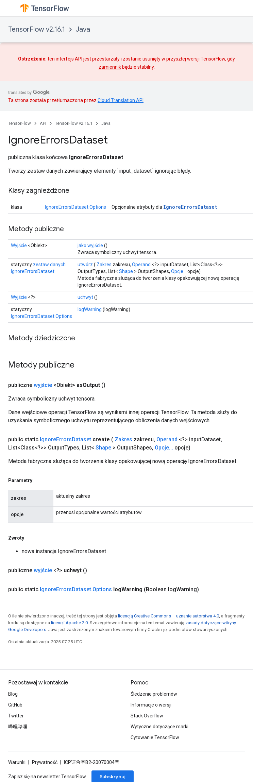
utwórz (85, 264)
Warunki (17, 762)
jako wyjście (90, 245)
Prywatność (44, 762)
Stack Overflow (147, 715)
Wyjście (19, 245)
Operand (141, 264)
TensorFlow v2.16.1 (36, 29)
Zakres (104, 264)
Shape (126, 271)
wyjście (43, 385)
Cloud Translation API (121, 100)
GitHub (15, 705)
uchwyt (85, 297)
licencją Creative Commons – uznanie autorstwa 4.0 (168, 615)
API (43, 123)
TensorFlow (19, 123)
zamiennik (110, 67)
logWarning (90, 309)
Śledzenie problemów (154, 694)
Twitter (16, 715)
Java (83, 29)
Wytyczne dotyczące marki (159, 726)
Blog (13, 694)
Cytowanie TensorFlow (155, 737)
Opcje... (178, 271)
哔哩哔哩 (17, 726)
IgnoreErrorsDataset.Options (75, 207)
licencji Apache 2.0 (69, 622)
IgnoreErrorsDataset (190, 207)
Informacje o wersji (151, 705)
